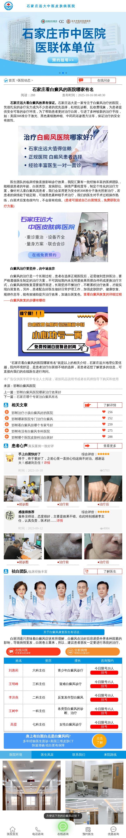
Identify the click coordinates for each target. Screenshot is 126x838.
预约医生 (88, 831)
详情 (47, 462)
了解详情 (109, 405)
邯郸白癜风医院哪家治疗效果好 (39, 392)
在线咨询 (63, 828)
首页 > (13, 80)
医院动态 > (25, 80)
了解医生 (109, 571)
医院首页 (12, 831)
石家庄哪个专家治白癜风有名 (37, 396)
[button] (60, 73)
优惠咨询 (113, 831)
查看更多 (109, 446)
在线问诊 (103, 80)
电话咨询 (37, 831)
